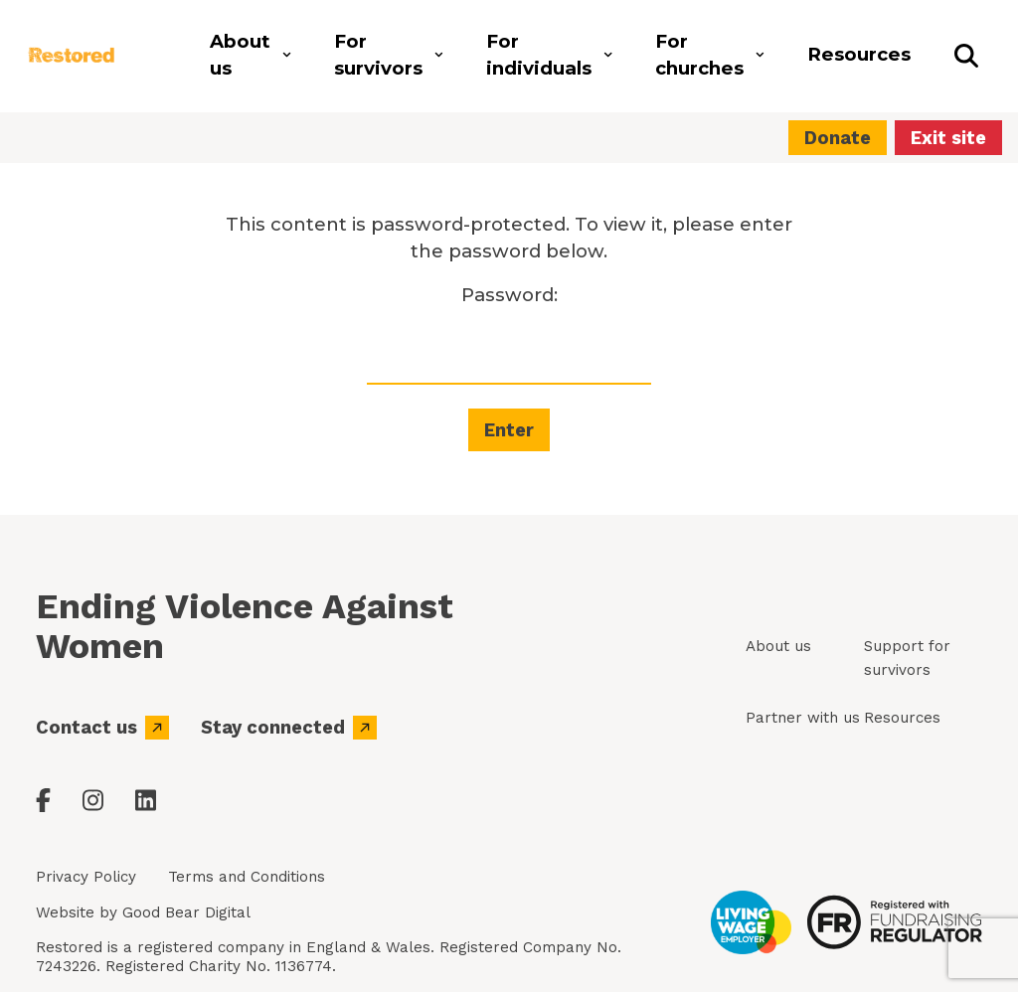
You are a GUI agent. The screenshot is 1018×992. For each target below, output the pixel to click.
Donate (837, 137)
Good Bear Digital (186, 912)
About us (778, 646)
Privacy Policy (86, 877)
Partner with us (803, 718)
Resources (902, 718)
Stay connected (289, 728)
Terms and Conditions (246, 877)
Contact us (102, 728)
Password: (509, 334)
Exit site (948, 137)
